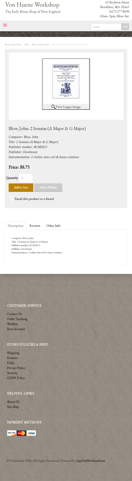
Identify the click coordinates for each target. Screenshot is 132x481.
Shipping (13, 353)
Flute (26, 44)
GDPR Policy (16, 378)
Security (12, 373)
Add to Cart (21, 187)
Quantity (12, 178)
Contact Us (14, 314)
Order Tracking (17, 319)
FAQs (10, 363)
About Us (13, 402)
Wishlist (12, 324)
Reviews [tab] (34, 226)
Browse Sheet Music (13, 44)
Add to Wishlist (48, 187)
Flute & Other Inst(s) (40, 44)
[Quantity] (26, 178)
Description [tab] (15, 226)
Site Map (13, 407)
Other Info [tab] (53, 226)
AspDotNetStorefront (90, 461)
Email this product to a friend (34, 199)
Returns (12, 358)
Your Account (16, 329)
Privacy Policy (16, 368)
